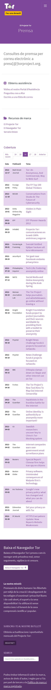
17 (30, 154)
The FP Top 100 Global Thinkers (34, 186)
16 (25, 154)
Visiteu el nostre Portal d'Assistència (22, 89)
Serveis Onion (11, 131)
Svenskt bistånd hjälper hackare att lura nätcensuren (35, 247)
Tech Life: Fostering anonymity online (35, 270)
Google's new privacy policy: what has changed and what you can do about (36, 495)
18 (35, 154)
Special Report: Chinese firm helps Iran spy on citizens (35, 462)
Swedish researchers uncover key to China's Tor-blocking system (34, 432)
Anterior (42, 154)
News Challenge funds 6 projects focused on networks (34, 359)
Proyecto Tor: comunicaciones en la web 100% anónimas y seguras (36, 234)
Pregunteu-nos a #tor (14, 93)
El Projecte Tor (11, 124)
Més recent (7, 155)
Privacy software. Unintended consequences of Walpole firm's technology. (34, 477)
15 (20, 154)
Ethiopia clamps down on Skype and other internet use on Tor (36, 374)
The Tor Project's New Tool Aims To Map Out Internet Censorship (35, 389)
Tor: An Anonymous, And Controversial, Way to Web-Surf (35, 174)
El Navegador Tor (12, 128)
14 (15, 154)
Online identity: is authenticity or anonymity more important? (34, 416)
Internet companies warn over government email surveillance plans (36, 449)
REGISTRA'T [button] (10, 643)
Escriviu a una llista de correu (18, 97)
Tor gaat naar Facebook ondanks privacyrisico (35, 259)
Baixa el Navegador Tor (15, 567)
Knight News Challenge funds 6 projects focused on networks (36, 344)
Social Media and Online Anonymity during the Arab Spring (35, 282)
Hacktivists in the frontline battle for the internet (35, 402)
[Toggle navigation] (45, 6)
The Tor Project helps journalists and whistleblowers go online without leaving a (35, 297)
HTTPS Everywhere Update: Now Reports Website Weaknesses (35, 521)
